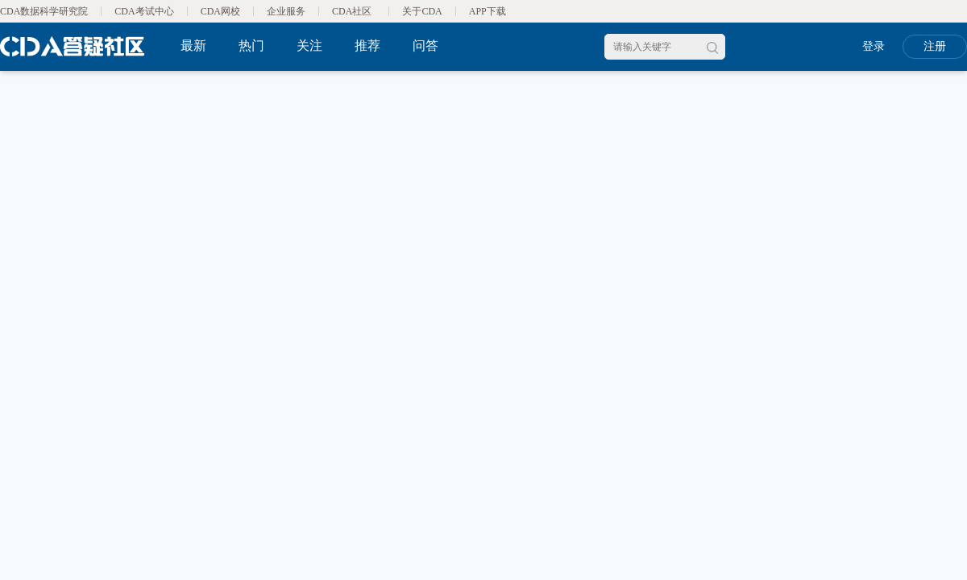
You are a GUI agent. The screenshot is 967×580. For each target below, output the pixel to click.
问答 (425, 45)
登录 (873, 46)
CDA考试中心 (143, 11)
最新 (193, 45)
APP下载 (487, 11)
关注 (309, 45)
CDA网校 (220, 11)
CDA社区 (351, 11)
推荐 (367, 45)
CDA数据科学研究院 (44, 11)
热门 (251, 45)
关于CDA (422, 11)
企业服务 (286, 11)
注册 (934, 46)
